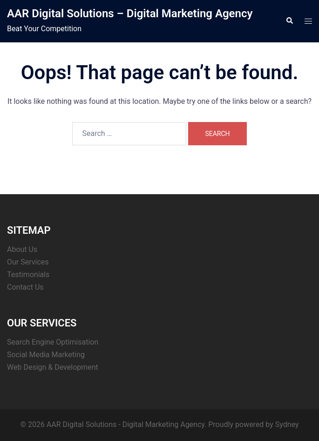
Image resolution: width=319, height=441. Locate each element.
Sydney (287, 424)
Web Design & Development (52, 367)
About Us (22, 249)
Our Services (28, 262)
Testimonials (28, 274)
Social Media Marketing (46, 354)
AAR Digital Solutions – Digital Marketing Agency (129, 13)
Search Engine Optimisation (52, 342)
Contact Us (25, 287)
